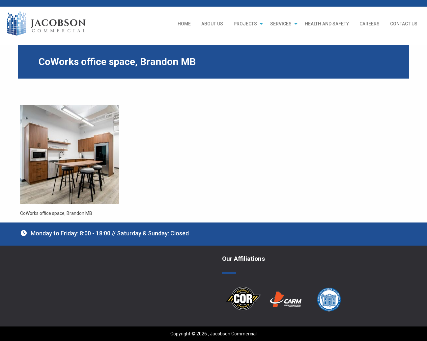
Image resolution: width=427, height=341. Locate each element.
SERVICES (281, 23)
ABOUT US (212, 23)
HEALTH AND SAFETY (327, 23)
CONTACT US (403, 23)
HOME (184, 23)
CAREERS (369, 23)
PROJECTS (245, 23)
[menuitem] (184, 23)
